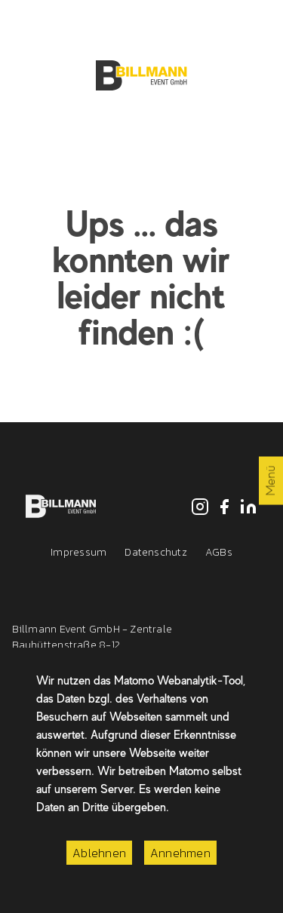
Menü (271, 481)
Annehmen (180, 853)
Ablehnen (99, 853)
